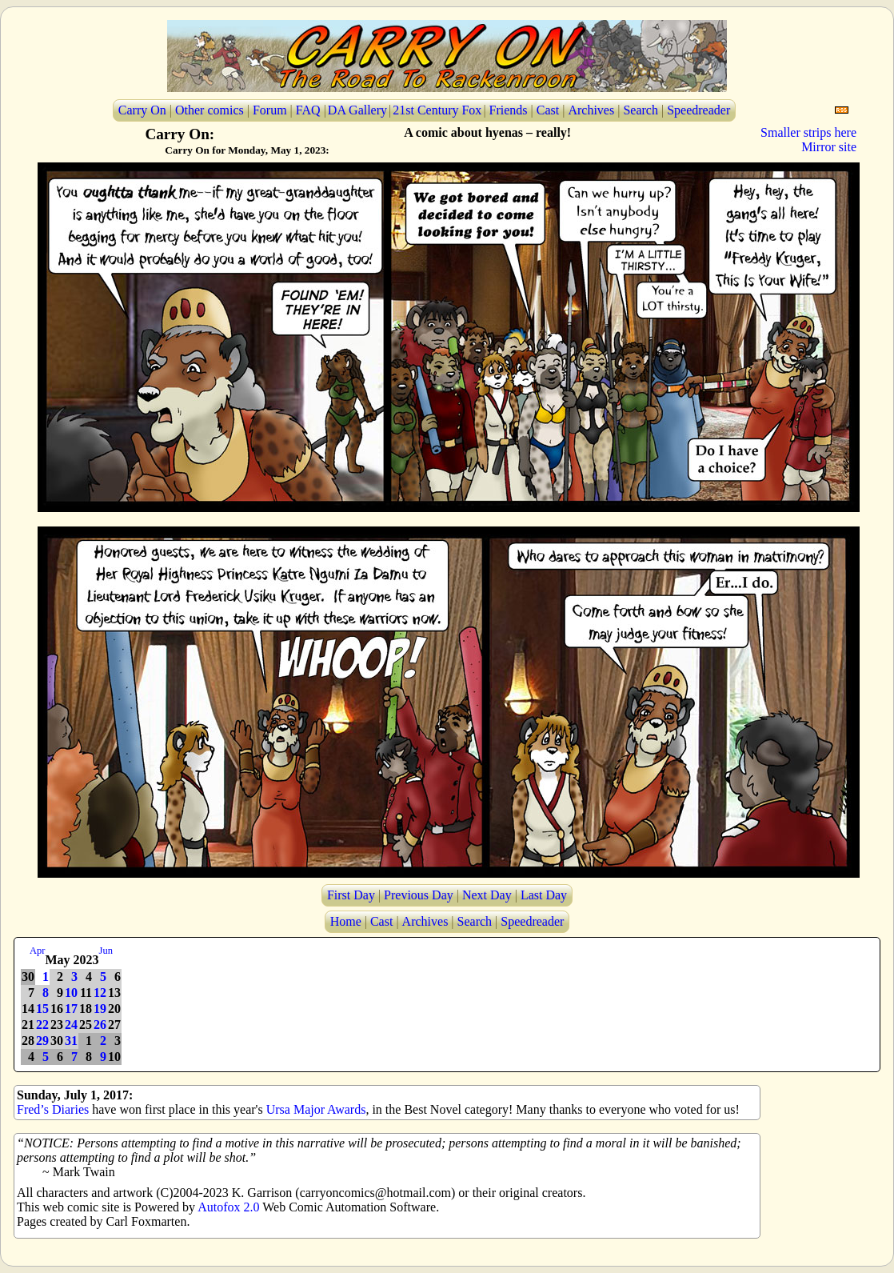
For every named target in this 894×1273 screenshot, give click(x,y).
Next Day (487, 895)
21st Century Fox (437, 110)
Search (640, 110)
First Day (351, 895)
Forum (270, 110)
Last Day (544, 895)
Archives (591, 110)
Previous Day (418, 895)
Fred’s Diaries (53, 1109)
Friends (508, 110)
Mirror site (828, 147)
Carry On (142, 110)
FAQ (308, 110)
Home (345, 921)
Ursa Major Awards (316, 1109)
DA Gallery (357, 110)
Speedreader (698, 110)
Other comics (209, 110)
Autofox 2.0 (228, 1207)
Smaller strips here (808, 132)
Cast (548, 110)
